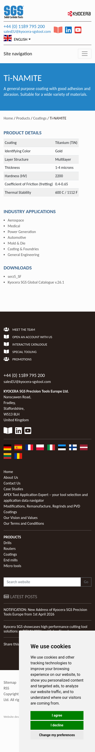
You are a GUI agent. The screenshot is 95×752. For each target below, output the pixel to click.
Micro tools (12, 566)
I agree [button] (57, 715)
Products (23, 118)
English (15, 38)
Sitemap (10, 682)
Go (86, 582)
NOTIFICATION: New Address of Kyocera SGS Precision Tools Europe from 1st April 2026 (45, 611)
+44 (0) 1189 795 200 (24, 26)
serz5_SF (14, 276)
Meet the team (19, 330)
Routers (10, 548)
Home (8, 118)
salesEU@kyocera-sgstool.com (27, 31)
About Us (11, 477)
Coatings (40, 118)
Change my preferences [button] (57, 735)
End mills (11, 560)
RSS (6, 688)
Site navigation (18, 54)
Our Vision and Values (21, 517)
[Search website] (42, 582)
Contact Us (12, 483)
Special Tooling (20, 352)
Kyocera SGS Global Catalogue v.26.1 (36, 282)
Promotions (17, 359)
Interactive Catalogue (25, 344)
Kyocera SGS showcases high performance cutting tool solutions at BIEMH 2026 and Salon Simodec (45, 628)
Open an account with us (28, 337)
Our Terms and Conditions (24, 523)
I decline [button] (57, 725)
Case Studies (13, 489)
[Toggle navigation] (84, 53)
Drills (8, 543)
